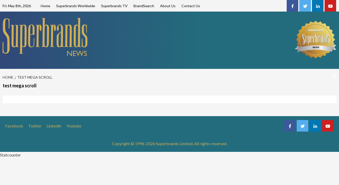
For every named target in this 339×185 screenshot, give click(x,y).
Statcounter (10, 154)
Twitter (35, 125)
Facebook (14, 125)
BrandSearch (144, 6)
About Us (168, 6)
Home (45, 6)
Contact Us (190, 6)
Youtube (73, 125)
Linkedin (53, 125)
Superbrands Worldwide (75, 6)
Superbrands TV (114, 6)
